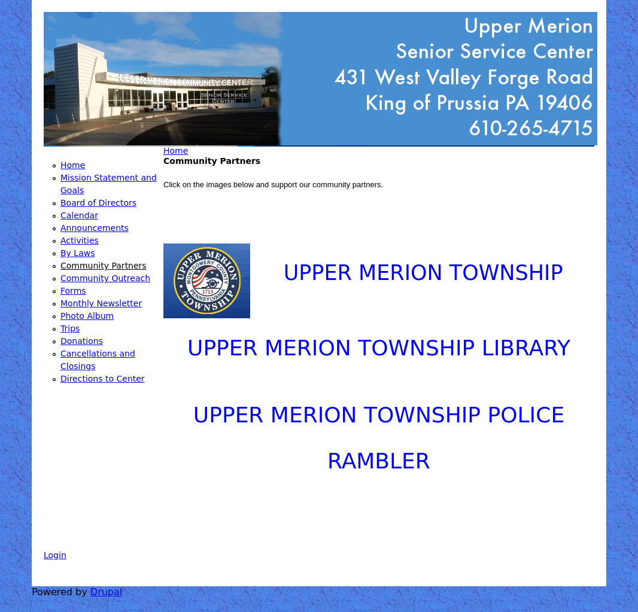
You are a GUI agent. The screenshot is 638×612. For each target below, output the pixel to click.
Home (175, 151)
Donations (81, 341)
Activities (79, 240)
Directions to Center (102, 378)
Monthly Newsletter (101, 303)
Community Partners (103, 265)
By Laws (77, 253)
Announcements (94, 228)
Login (55, 555)
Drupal (106, 592)
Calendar (79, 215)
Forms (73, 291)
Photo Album (87, 316)
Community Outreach (105, 278)
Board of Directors (98, 203)
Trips (70, 328)
